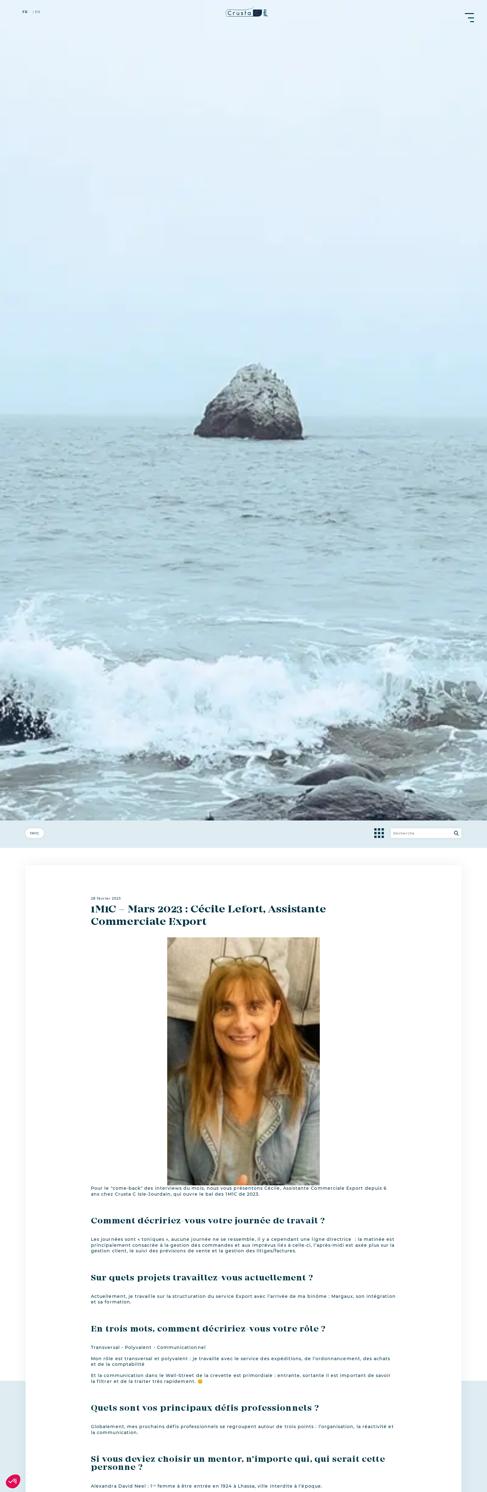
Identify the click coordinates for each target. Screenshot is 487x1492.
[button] (13, 1481)
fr (25, 12)
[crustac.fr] (243, 11)
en (37, 12)
